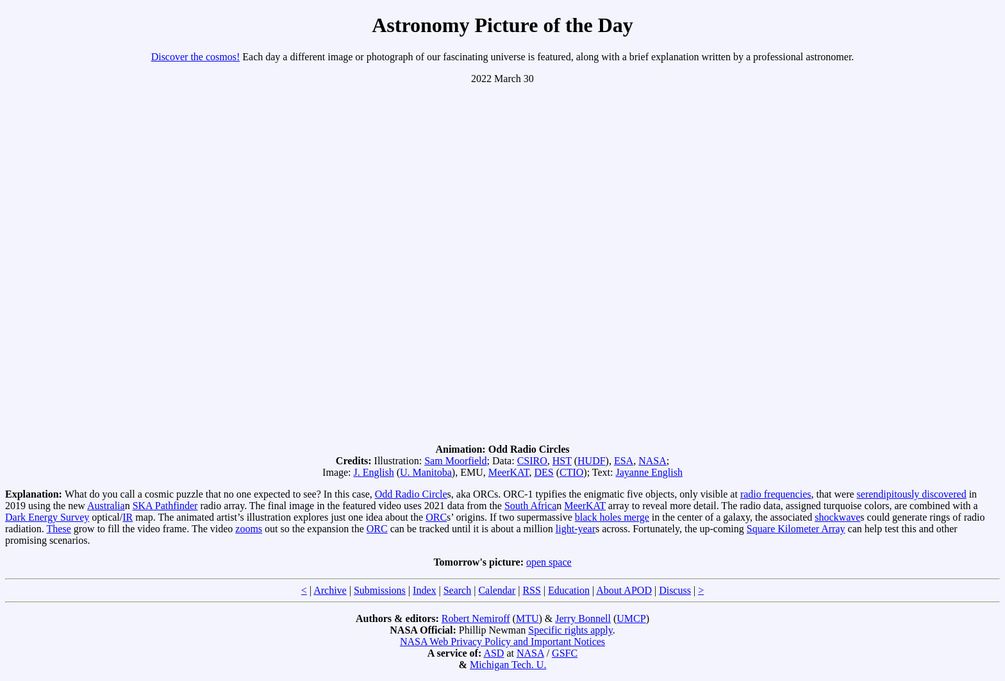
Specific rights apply (570, 630)
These (59, 528)
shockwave (837, 517)
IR (127, 517)
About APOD (624, 590)
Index (424, 590)
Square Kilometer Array (796, 528)
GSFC (564, 653)
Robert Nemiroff (476, 618)
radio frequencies (775, 494)
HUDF (591, 460)
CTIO (571, 472)
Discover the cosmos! (195, 56)
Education (569, 590)
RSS (531, 590)
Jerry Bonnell (583, 618)
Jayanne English (648, 472)
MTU (527, 618)
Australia (106, 505)
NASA (652, 460)
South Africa (530, 505)
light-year (575, 528)
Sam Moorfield (455, 460)
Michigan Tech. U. (508, 664)
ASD (493, 653)
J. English (374, 472)
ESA (623, 460)
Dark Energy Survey (47, 517)
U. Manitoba (426, 472)
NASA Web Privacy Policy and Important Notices (502, 641)
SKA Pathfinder (165, 505)
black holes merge (612, 517)
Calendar (496, 590)
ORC (436, 517)
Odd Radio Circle (411, 494)
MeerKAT (508, 472)
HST (562, 460)
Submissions (380, 590)
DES (543, 472)
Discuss (675, 590)
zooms (248, 528)
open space (549, 562)
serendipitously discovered (912, 494)
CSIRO (532, 460)
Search (458, 590)
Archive (330, 590)
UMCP (631, 618)
